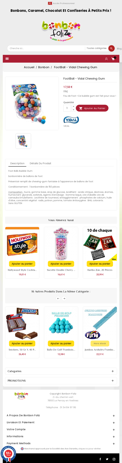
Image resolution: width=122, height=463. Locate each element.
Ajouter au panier (92, 108)
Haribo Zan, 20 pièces (99, 270)
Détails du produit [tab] (40, 163)
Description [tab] (17, 163)
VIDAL (66, 126)
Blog (119, 48)
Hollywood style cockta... (22, 270)
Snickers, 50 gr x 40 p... (22, 349)
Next (64, 298)
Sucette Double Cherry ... (61, 270)
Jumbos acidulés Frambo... (100, 349)
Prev (58, 298)
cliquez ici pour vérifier (89, 448)
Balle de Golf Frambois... (61, 349)
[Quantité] (67, 108)
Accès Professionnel (64, 3)
